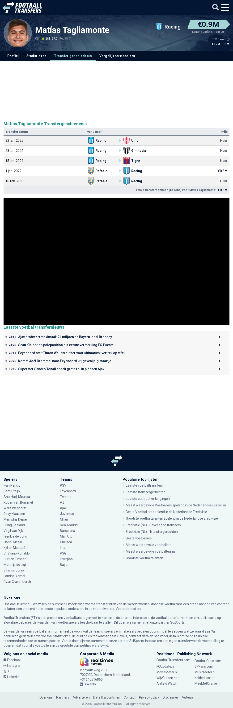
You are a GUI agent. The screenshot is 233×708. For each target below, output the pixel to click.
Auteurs (188, 697)
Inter (63, 548)
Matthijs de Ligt (15, 565)
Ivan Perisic (12, 485)
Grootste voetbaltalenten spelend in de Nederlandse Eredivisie (172, 518)
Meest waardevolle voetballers (148, 545)
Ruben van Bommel (18, 502)
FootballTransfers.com (173, 660)
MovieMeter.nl (167, 672)
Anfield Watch (167, 683)
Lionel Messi (13, 542)
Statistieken (36, 56)
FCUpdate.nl (165, 666)
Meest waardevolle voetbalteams (151, 551)
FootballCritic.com (208, 661)
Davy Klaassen (14, 514)
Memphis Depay (16, 519)
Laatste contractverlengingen (148, 499)
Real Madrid (69, 525)
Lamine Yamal (14, 576)
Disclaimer (170, 697)
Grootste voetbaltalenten (144, 558)
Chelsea (66, 542)
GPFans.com (204, 666)
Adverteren (81, 697)
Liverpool (66, 559)
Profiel (13, 56)
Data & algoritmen (106, 697)
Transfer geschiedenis (73, 56)
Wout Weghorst (15, 508)
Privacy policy (149, 697)
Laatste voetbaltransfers (144, 485)
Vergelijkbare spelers (117, 56)
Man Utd (66, 536)
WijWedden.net (168, 678)
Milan (64, 519)
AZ (62, 502)
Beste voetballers (139, 538)
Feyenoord (68, 491)
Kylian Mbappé (14, 548)
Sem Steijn (12, 491)
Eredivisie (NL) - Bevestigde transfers (153, 525)
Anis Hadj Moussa (17, 497)
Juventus (67, 514)
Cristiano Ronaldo (17, 553)
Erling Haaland (14, 525)
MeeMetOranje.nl (207, 683)
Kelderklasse (204, 678)
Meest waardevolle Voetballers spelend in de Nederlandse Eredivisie (176, 505)
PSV (63, 485)
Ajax (63, 508)
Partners (62, 697)
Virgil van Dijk (13, 531)
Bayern (65, 565)
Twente (66, 497)
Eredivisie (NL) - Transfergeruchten (152, 532)
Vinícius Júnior (14, 570)
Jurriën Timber (15, 559)
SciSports (177, 622)
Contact (130, 697)
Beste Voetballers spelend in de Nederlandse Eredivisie (166, 512)
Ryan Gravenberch (17, 582)
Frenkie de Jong (15, 536)
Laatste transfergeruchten (145, 492)
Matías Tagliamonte (72, 30)
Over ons (46, 697)
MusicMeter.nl (205, 672)
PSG (63, 553)
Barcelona (67, 531)
